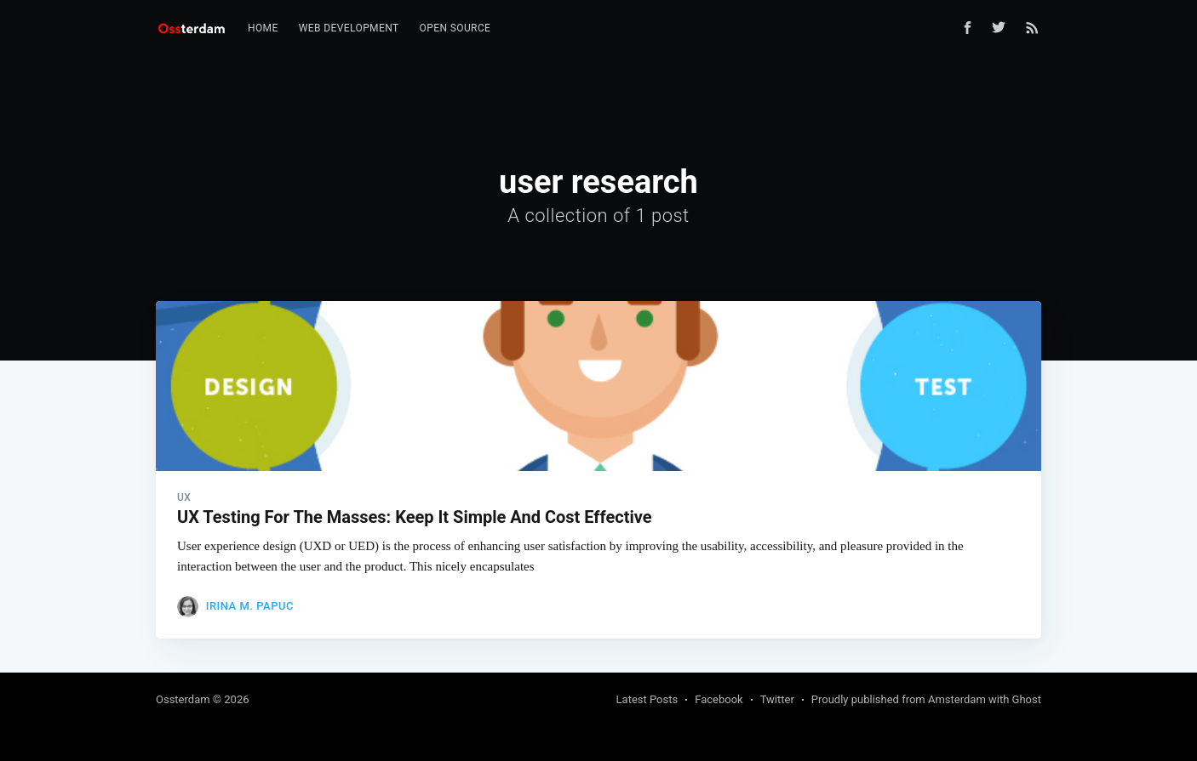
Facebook (718, 699)
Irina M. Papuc (250, 605)
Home (263, 28)
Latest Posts (647, 699)
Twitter (777, 699)
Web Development (349, 28)
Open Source (455, 28)
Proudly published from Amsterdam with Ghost (926, 699)
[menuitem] (263, 28)
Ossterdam (183, 699)
